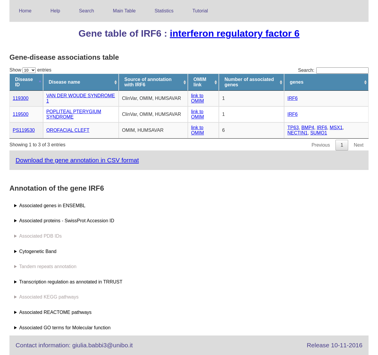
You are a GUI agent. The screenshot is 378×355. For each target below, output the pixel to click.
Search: (333, 70)
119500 (20, 114)
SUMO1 (318, 132)
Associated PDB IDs (40, 236)
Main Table (124, 10)
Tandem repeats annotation (47, 266)
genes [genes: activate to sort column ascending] (296, 82)
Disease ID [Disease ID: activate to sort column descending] (24, 82)
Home (25, 10)
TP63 (293, 127)
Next (359, 144)
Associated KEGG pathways (49, 296)
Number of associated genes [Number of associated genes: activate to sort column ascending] (249, 82)
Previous (321, 144)
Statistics (163, 10)
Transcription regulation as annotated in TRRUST (71, 281)
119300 (20, 98)
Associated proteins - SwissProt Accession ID (66, 220)
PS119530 (24, 130)
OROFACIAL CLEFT (67, 130)
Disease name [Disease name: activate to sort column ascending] (64, 82)
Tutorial (200, 10)
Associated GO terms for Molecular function (64, 327)
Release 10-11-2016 (334, 345)
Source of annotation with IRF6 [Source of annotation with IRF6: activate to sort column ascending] (148, 82)
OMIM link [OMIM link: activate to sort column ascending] (199, 82)
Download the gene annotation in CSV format (77, 160)
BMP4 (307, 127)
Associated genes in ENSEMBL (52, 205)
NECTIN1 (297, 132)
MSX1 (336, 127)
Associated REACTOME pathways (55, 312)
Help (55, 10)
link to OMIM (197, 98)
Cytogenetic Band (37, 251)
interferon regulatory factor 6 (234, 33)
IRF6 (292, 98)
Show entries (30, 69)
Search (86, 10)
